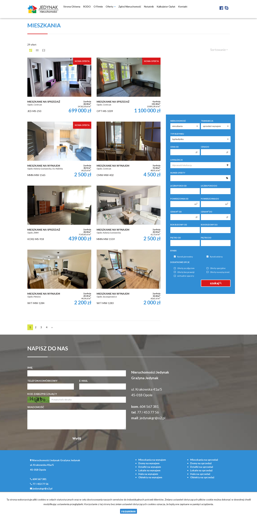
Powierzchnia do (210, 199)
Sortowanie (219, 50)
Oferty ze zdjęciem (184, 268)
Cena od (174, 147)
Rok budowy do (209, 225)
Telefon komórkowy (42, 380)
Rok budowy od (178, 225)
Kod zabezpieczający (42, 393)
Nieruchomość (178, 121)
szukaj (216, 283)
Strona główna (71, 6)
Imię (30, 367)
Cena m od (176, 211)
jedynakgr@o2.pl (152, 418)
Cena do (205, 147)
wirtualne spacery (184, 276)
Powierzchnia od (179, 199)
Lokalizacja (176, 160)
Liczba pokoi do (209, 186)
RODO (87, 6)
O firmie (98, 6)
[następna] (52, 327)
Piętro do (206, 238)
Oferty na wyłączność (218, 272)
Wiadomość (35, 407)
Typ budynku (177, 134)
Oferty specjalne (216, 268)
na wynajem (152, 459)
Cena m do (206, 211)
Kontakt (182, 6)
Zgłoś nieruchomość (129, 6)
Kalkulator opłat (166, 6)
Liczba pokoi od (178, 186)
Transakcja (207, 121)
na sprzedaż (204, 459)
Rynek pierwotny (183, 256)
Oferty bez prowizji (184, 272)
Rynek (173, 251)
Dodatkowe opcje (180, 262)
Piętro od (175, 238)
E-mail (83, 380)
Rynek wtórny (215, 256)
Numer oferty (177, 173)
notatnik (149, 6)
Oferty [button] (111, 6)
